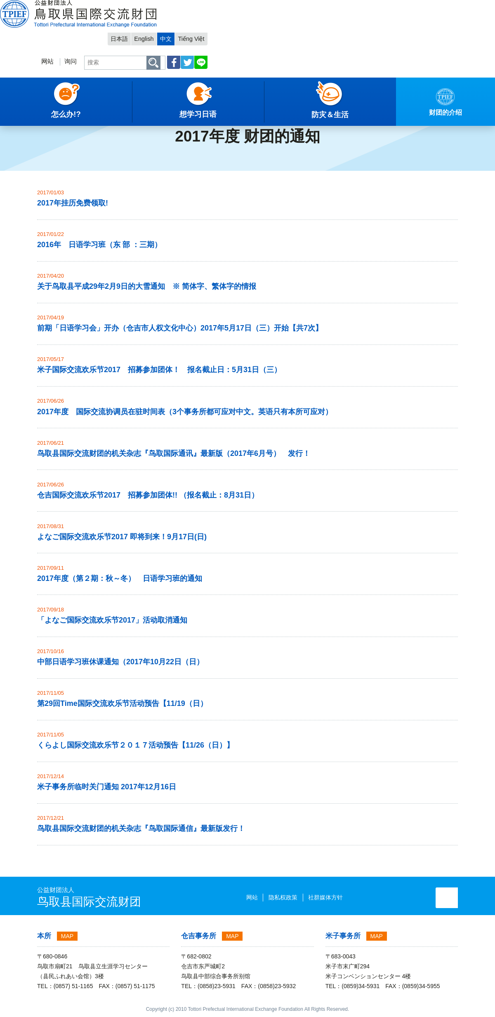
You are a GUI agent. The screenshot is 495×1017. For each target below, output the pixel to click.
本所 (44, 936)
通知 (53, 109)
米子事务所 (343, 936)
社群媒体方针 (295, 897)
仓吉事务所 (198, 936)
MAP (67, 936)
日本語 (365, 6)
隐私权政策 (252, 897)
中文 (414, 6)
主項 (12, 109)
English (392, 6)
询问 (312, 31)
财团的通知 (82, 109)
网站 (289, 31)
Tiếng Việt (441, 6)
